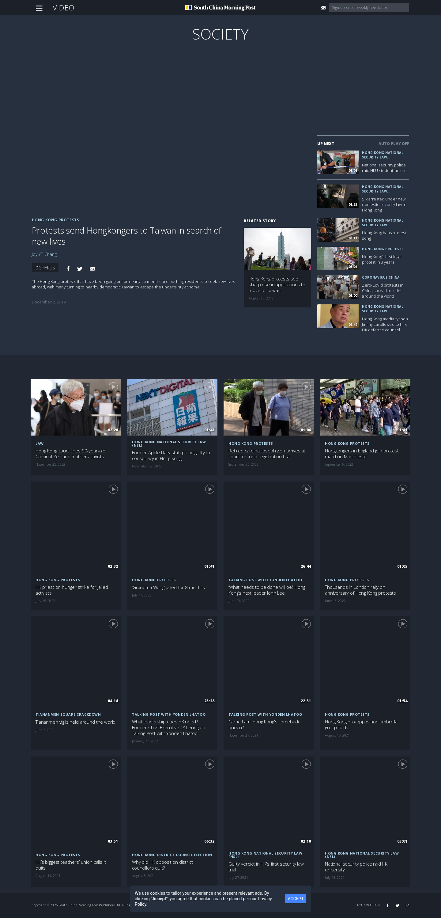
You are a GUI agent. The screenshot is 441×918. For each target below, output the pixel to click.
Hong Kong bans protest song (384, 235)
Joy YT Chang (44, 254)
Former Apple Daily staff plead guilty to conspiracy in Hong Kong (171, 455)
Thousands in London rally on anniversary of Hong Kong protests (360, 590)
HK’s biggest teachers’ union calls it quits (71, 865)
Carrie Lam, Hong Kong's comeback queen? (263, 724)
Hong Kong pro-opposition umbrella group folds (361, 724)
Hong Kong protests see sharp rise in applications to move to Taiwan (277, 284)
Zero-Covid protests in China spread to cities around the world (382, 290)
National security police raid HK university (356, 867)
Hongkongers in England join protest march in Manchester (362, 453)
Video (64, 7)
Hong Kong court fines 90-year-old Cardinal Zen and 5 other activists (70, 453)
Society (220, 34)
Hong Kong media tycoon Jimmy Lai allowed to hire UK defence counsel (385, 324)
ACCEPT (297, 898)
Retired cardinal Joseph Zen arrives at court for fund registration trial (266, 453)
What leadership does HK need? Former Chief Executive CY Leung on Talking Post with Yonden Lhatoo (168, 727)
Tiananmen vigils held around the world (75, 722)
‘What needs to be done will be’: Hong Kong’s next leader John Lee (266, 590)
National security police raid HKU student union (383, 167)
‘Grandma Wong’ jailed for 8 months (168, 587)
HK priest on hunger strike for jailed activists (72, 590)
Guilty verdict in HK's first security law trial (266, 867)
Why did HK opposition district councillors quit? (162, 865)
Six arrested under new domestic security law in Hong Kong (384, 204)
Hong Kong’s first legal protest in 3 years (381, 259)
